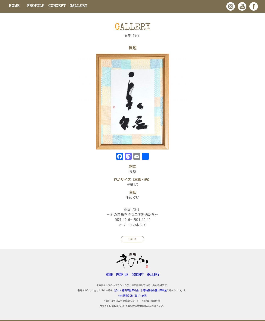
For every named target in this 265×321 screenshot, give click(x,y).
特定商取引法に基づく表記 (132, 295)
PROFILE (35, 6)
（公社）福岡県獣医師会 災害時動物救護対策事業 (140, 290)
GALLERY (78, 6)
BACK (132, 239)
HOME (14, 6)
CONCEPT (57, 6)
